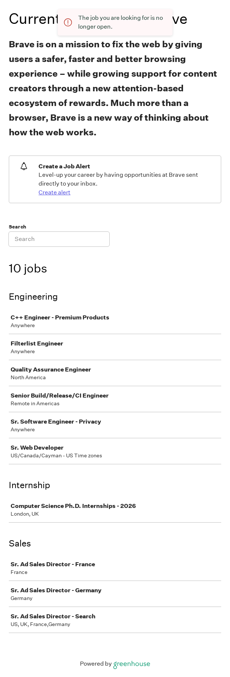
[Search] (59, 239)
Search (17, 227)
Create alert (54, 192)
